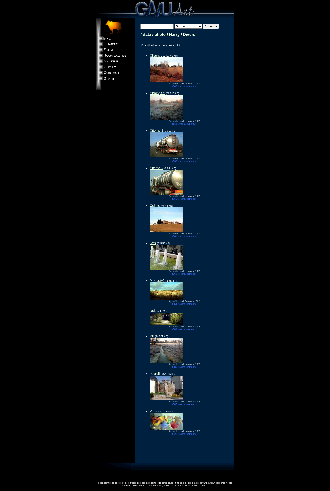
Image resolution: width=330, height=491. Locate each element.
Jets (153, 243)
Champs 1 (157, 55)
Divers (189, 34)
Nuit (153, 311)
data (147, 34)
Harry (174, 34)
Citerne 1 (156, 130)
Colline (155, 205)
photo (160, 34)
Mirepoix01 (158, 280)
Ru (152, 336)
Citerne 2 (156, 168)
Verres (154, 411)
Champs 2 (157, 93)
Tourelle (155, 374)
